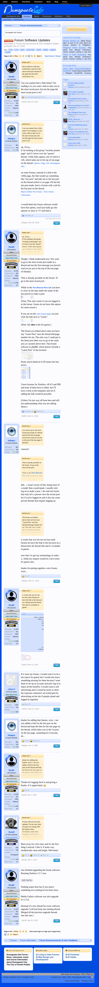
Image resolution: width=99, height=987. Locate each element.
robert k (11, 689)
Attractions (38, 2)
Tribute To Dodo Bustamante (74, 55)
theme (38, 50)
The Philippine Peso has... (77, 112)
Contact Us (56, 977)
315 (17, 707)
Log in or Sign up (86, 5)
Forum (64, 2)
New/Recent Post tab (42, 287)
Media (36, 16)
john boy (71, 94)
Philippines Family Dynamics (74, 48)
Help (64, 977)
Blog (56, 2)
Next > (39, 56)
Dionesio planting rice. (71, 41)
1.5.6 (16, 50)
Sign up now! (77, 29)
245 (17, 148)
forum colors (30, 50)
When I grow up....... (75, 119)
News (49, 2)
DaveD (11, 832)
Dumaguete (14, 855)
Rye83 (9, 46)
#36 (56, 709)
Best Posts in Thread (53, 56)
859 (17, 848)
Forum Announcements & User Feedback (34, 44)
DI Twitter (71, 957)
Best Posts (7, 19)
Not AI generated (74, 137)
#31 (56, 102)
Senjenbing (72, 107)
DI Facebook (72, 955)
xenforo (7, 52)
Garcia (70, 87)
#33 (56, 416)
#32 (56, 223)
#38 (56, 795)
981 (17, 145)
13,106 (16, 101)
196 (17, 850)
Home (5, 2)
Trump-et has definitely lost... (78, 132)
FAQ (68, 16)
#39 (56, 860)
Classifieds (26, 2)
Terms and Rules (72, 981)
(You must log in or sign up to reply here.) (45, 931)
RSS (92, 977)
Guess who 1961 (74, 143)
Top (88, 977)
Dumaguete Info (13, 16)
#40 (56, 921)
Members (59, 16)
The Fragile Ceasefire (76, 92)
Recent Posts (18, 19)
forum (22, 50)
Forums (27, 16)
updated (52, 50)
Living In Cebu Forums (47, 955)
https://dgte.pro (87, 974)
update (45, 50)
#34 (56, 581)
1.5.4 (10, 50)
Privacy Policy (88, 981)
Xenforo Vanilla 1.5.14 (12, 977)
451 (17, 103)
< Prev (15, 56)
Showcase (47, 16)
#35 (56, 665)
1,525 (16, 705)
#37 (56, 746)
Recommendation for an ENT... (79, 105)
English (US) (28, 977)
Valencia (15, 108)
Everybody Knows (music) (77, 99)
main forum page (43, 314)
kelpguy (11, 138)
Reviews (14, 2)
